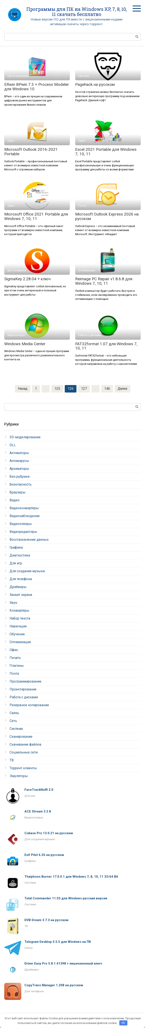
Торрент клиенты (23, 768)
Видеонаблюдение (25, 516)
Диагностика (20, 556)
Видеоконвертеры (24, 508)
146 (107, 389)
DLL (13, 445)
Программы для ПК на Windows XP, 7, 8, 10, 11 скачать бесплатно (76, 11)
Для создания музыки (27, 571)
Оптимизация (20, 642)
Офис (14, 650)
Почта (14, 674)
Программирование (25, 682)
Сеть (13, 721)
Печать (15, 658)
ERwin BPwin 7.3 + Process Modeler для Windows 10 (36, 86)
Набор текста (20, 619)
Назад (22, 389)
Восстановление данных (29, 540)
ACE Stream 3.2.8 (37, 812)
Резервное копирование (29, 705)
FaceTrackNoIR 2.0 (38, 790)
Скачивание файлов (25, 745)
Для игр (16, 563)
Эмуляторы (19, 776)
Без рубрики (20, 477)
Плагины (17, 666)
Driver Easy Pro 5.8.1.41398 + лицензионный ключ (63, 964)
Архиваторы (19, 469)
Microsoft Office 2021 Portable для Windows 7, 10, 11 (36, 216)
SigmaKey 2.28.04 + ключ (27, 278)
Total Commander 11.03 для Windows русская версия (65, 898)
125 (57, 389)
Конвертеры (19, 611)
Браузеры (17, 492)
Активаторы (19, 453)
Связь (14, 713)
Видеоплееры (21, 524)
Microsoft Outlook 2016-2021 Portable (31, 151)
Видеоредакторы (23, 532)
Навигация (18, 626)
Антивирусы (19, 461)
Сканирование (21, 737)
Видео (15, 500)
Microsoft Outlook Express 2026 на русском (107, 216)
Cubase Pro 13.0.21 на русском (48, 833)
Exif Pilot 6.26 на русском (44, 855)
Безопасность (21, 485)
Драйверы (18, 587)
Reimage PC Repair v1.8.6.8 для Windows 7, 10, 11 (103, 281)
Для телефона (21, 579)
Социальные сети (24, 753)
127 (84, 389)
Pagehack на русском (95, 84)
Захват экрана (21, 595)
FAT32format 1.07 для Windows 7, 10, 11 (106, 346)
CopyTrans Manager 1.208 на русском (53, 985)
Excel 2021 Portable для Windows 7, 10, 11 (106, 151)
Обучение (17, 634)
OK (123, 1022)
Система (16, 729)
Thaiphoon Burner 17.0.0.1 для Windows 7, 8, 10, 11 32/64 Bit (71, 877)
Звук (13, 603)
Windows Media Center (24, 343)
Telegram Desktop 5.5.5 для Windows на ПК (57, 942)
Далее (122, 389)
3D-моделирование (25, 437)
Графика (16, 548)
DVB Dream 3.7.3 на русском (46, 920)
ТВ (12, 760)
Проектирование (23, 689)
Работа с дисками (24, 697)
